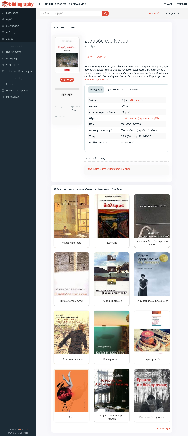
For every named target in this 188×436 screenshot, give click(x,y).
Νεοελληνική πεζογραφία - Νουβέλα (140, 118)
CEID (26, 429)
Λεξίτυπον (134, 100)
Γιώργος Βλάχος (95, 57)
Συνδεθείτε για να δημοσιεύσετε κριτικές (108, 168)
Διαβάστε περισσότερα (96, 79)
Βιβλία (157, 13)
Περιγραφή (96, 89)
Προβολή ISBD (136, 89)
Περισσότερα (163, 428)
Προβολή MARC (115, 89)
